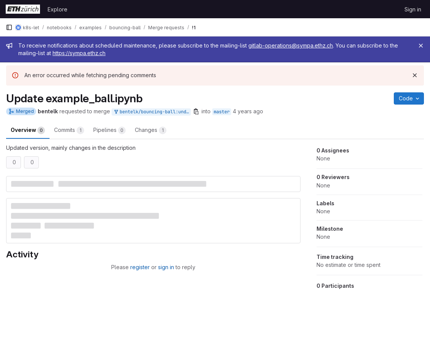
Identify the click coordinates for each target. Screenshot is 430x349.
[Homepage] (23, 9)
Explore (57, 9)
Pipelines (109, 130)
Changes (150, 130)
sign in (166, 267)
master (222, 112)
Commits (69, 130)
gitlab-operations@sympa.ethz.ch (290, 45)
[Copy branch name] (196, 111)
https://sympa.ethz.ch (79, 53)
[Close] (420, 45)
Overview (28, 130)
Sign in (412, 9)
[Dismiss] (414, 75)
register (140, 267)
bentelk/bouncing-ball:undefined (152, 112)
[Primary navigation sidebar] (9, 27)
